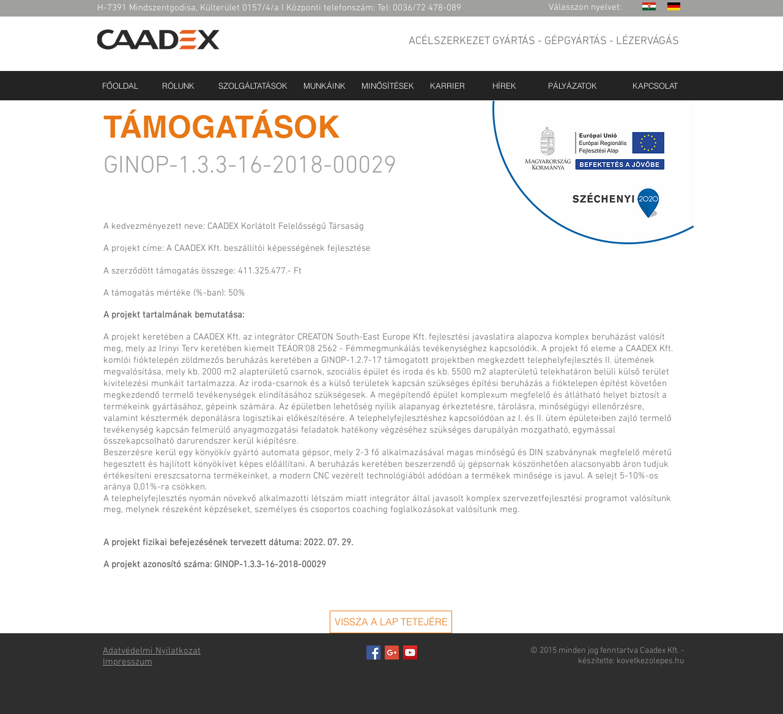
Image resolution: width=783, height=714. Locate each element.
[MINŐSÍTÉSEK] (388, 85)
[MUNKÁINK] (324, 85)
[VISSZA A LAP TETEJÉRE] (391, 622)
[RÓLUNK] (178, 85)
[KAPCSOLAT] (655, 85)
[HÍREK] (504, 85)
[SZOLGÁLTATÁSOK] (252, 85)
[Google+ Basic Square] (392, 652)
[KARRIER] (447, 85)
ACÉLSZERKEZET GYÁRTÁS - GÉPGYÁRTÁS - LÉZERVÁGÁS (544, 41)
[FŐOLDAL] (120, 85)
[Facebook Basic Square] (373, 652)
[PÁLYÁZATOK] (572, 85)
